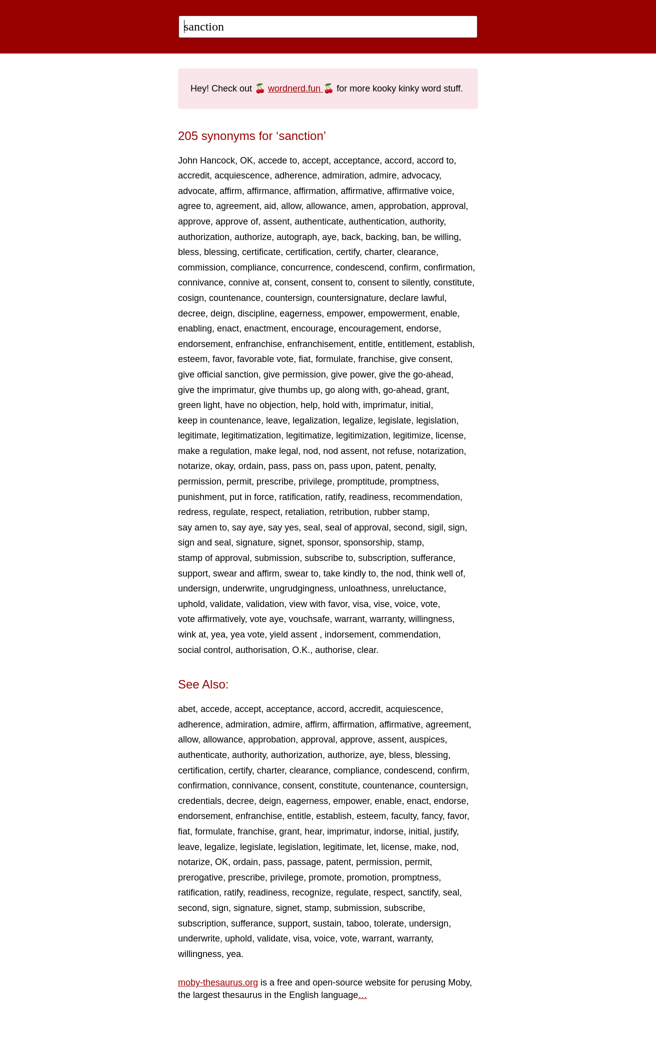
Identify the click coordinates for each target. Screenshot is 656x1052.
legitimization (362, 435)
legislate (394, 421)
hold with (340, 405)
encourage (312, 329)
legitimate (197, 435)
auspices (426, 739)
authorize (253, 237)
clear (366, 650)
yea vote (247, 635)
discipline (256, 313)
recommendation (426, 497)
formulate (334, 359)
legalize (357, 421)
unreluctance (418, 589)
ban (409, 237)
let (371, 847)
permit (239, 481)
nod (310, 451)
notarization (440, 451)
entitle (370, 344)
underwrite (243, 589)
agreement (237, 206)
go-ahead (402, 390)
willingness (430, 619)
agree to (194, 206)
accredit (194, 175)
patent (388, 466)
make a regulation (214, 451)
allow (291, 206)
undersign (198, 589)
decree (192, 313)
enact (228, 329)
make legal (276, 451)
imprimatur (384, 405)
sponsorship (368, 543)
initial (420, 405)
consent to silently (393, 283)
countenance (234, 298)
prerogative (200, 877)
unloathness (362, 589)
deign (221, 313)
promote (325, 877)
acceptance (357, 161)
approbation (402, 206)
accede (215, 709)
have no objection (260, 405)
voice (405, 604)
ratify (334, 497)
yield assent (295, 635)
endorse (422, 329)
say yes (283, 527)
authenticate (319, 221)
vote (429, 604)
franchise (376, 359)
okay (224, 466)
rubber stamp (400, 512)
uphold (191, 604)
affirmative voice (419, 191)
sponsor (322, 543)
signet (290, 543)
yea (218, 635)
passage (304, 862)
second (408, 527)
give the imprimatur (216, 390)
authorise (333, 650)
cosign (191, 298)
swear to (301, 573)
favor (222, 359)
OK (246, 161)
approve (194, 221)
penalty (420, 466)
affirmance (268, 191)
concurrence (305, 267)
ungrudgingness (302, 589)
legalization (315, 421)
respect (265, 512)
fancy (432, 816)
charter (378, 252)
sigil (435, 527)
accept (315, 161)
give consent (425, 359)
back (351, 237)
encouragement (369, 329)
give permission (295, 375)
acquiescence (242, 175)
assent (276, 221)
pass (278, 466)
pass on (308, 466)
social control (204, 650)
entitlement (410, 344)
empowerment (396, 313)
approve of (237, 221)
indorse (389, 831)
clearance (416, 252)
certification (308, 252)
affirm (231, 191)
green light (199, 405)
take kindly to (350, 573)
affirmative (361, 191)
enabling (195, 329)
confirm (403, 267)
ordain (251, 466)
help (309, 405)
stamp (409, 543)
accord (398, 161)
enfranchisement (320, 344)
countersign (289, 298)
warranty (387, 619)
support (193, 573)
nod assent (345, 451)
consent (290, 283)
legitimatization (251, 435)
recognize (311, 893)
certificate (261, 252)
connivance (201, 283)
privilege (315, 481)
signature (254, 543)
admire (382, 175)
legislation (436, 421)
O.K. (301, 650)
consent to (331, 283)
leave (277, 421)
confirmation (448, 267)
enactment (265, 329)
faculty (403, 816)
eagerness (301, 313)
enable (443, 313)
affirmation (315, 191)
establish (454, 344)
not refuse (392, 451)
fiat (304, 359)
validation (265, 604)
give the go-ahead (415, 375)
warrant (350, 619)
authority (427, 221)
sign (456, 527)
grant (436, 390)
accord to (435, 161)
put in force (252, 497)
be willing (440, 237)
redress (193, 512)
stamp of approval (214, 558)
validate (225, 604)
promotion (366, 877)
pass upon (349, 466)
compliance (253, 267)
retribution (349, 512)
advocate (196, 191)
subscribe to (328, 558)
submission (277, 558)
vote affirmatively (211, 619)
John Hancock (206, 161)
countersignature (350, 298)
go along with (351, 390)
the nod (396, 573)
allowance (326, 206)
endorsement (204, 344)
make (425, 847)
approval (448, 206)
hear (313, 831)
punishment (201, 497)
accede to (277, 161)
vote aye (267, 619)
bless (188, 252)
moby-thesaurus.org (218, 983)
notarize (194, 466)
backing (381, 237)
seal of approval (356, 527)
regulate (229, 512)
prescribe (275, 481)
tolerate (389, 923)
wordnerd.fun (295, 89)
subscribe (403, 908)
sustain (327, 923)
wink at (192, 635)
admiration (343, 175)
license (450, 435)
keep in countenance (219, 421)
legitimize (411, 435)
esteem (193, 359)
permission (200, 481)
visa (360, 604)
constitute (453, 283)
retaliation (304, 512)
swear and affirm (246, 573)
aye (329, 237)
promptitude (360, 481)
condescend (360, 267)
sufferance (432, 558)
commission (202, 267)
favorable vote (265, 359)
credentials (200, 801)
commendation (408, 635)
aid (270, 206)
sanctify (423, 893)
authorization (204, 237)
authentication (376, 221)
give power (352, 375)
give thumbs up (289, 390)
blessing (220, 252)
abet (187, 709)
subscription (382, 558)
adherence (295, 175)
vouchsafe (309, 619)
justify (445, 831)
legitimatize (308, 435)
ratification (299, 497)
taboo (357, 923)
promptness (413, 481)
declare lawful (416, 298)
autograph (296, 237)
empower (344, 313)
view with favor (318, 604)
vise (382, 604)
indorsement (349, 635)
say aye (247, 527)
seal (312, 527)
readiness (368, 497)
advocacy (420, 175)
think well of (439, 573)
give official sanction (218, 375)
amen (362, 206)
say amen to (202, 527)
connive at (249, 283)
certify (348, 252)
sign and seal (204, 543)
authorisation (261, 650)
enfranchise (259, 344)
